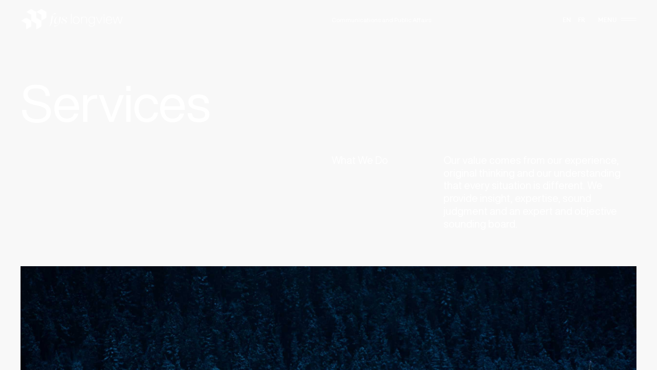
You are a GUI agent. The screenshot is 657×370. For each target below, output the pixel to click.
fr (581, 20)
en (567, 20)
